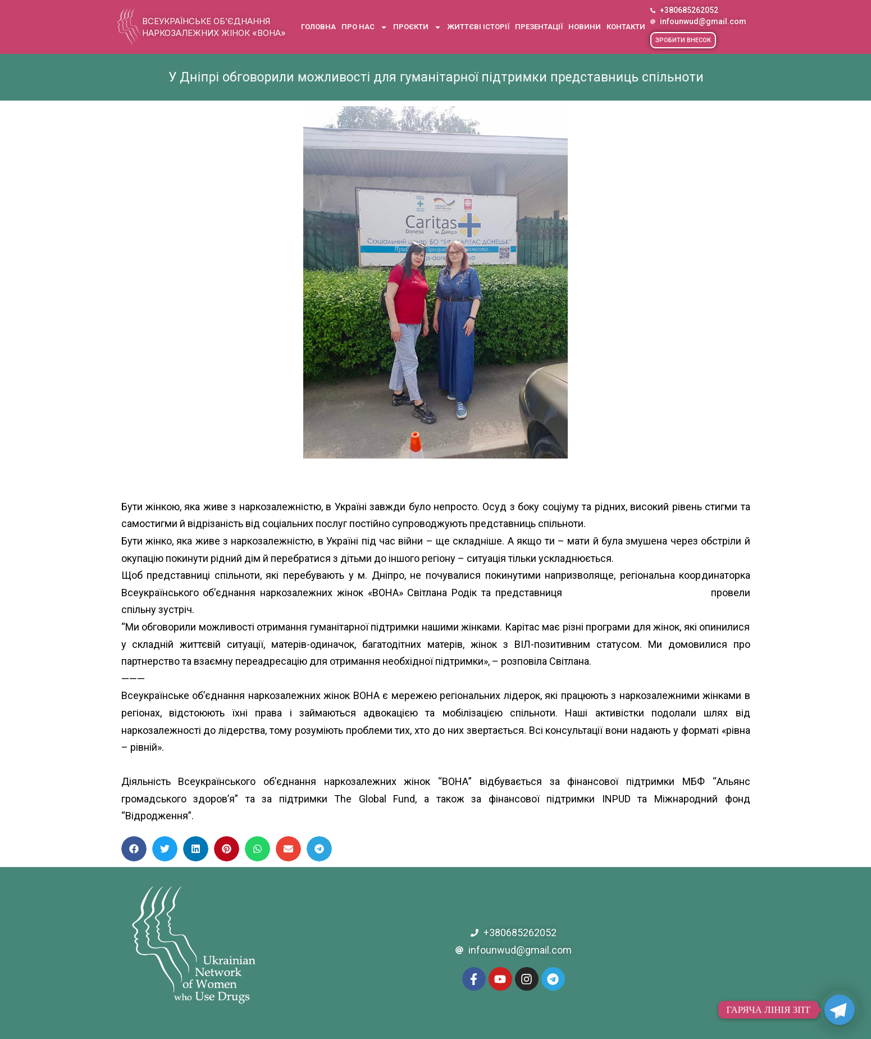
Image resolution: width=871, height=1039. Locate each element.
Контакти (625, 26)
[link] (636, 592)
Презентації (539, 26)
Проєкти (417, 27)
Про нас (364, 27)
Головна (318, 26)
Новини (584, 26)
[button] (683, 40)
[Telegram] (839, 1010)
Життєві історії (478, 26)
